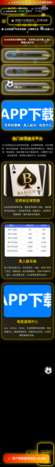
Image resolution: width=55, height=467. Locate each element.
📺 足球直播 (37, 8)
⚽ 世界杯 (23, 8)
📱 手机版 (32, 452)
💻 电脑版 (46, 452)
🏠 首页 (11, 8)
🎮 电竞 (38, 11)
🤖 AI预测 (27, 11)
